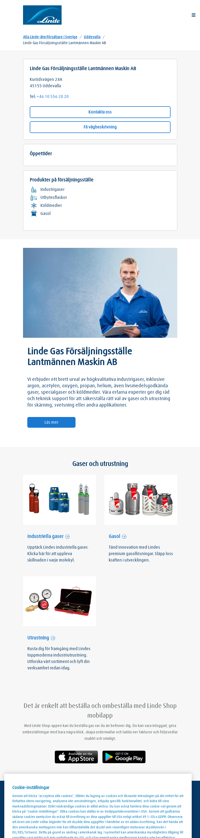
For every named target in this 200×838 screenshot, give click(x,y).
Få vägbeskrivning (100, 127)
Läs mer (51, 422)
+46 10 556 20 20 (53, 96)
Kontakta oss (100, 112)
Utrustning (38, 638)
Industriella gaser (45, 536)
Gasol (114, 536)
